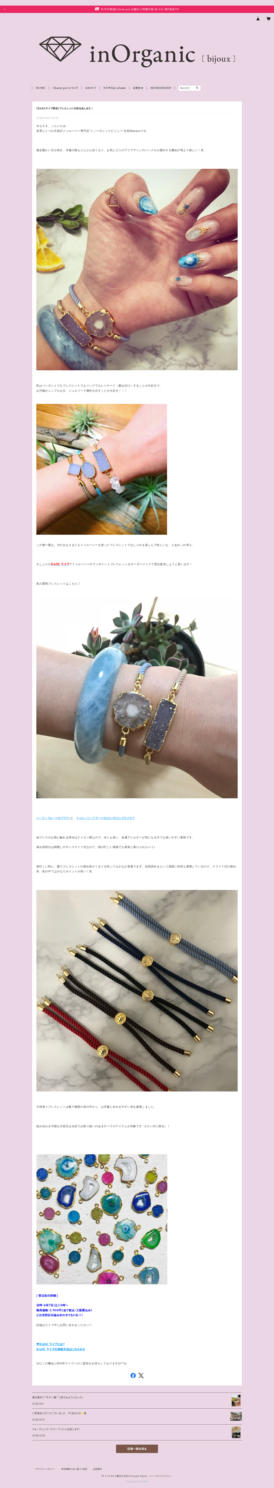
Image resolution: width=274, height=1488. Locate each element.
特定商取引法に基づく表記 (74, 1469)
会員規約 (97, 1469)
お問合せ (138, 88)
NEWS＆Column (114, 88)
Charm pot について (65, 88)
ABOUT (90, 88)
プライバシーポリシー (45, 1469)
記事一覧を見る (137, 1449)
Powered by (137, 1481)
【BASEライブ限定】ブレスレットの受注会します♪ (64, 108)
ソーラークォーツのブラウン (53, 818)
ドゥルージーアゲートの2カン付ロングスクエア (106, 818)
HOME (40, 88)
